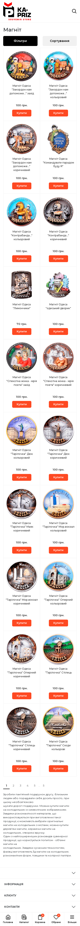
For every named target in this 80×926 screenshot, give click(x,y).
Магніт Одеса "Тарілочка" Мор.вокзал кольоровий (58, 526)
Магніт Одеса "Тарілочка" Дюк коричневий (58, 453)
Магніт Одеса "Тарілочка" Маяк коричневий (21, 526)
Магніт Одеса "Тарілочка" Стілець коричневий (22, 745)
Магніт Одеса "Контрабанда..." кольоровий (21, 235)
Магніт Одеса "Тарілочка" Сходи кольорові (58, 745)
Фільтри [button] (20, 41)
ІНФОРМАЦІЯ (13, 884)
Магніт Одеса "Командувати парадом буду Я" (58, 162)
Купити (22, 113)
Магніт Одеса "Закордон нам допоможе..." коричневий (22, 164)
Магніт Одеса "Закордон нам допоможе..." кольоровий (58, 91)
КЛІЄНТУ (10, 895)
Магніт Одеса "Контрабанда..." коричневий (58, 235)
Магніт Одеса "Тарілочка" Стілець (58, 670)
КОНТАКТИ (12, 906)
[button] (24, 919)
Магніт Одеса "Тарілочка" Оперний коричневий (21, 672)
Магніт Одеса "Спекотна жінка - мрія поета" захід (21, 381)
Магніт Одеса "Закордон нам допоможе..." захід (21, 89)
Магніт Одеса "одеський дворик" (58, 306)
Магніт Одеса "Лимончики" (22, 306)
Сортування (59, 41)
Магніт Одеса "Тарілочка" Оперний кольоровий (58, 599)
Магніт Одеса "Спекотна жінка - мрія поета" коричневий (58, 381)
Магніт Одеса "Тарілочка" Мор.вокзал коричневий (22, 599)
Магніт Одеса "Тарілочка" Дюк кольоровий (22, 453)
